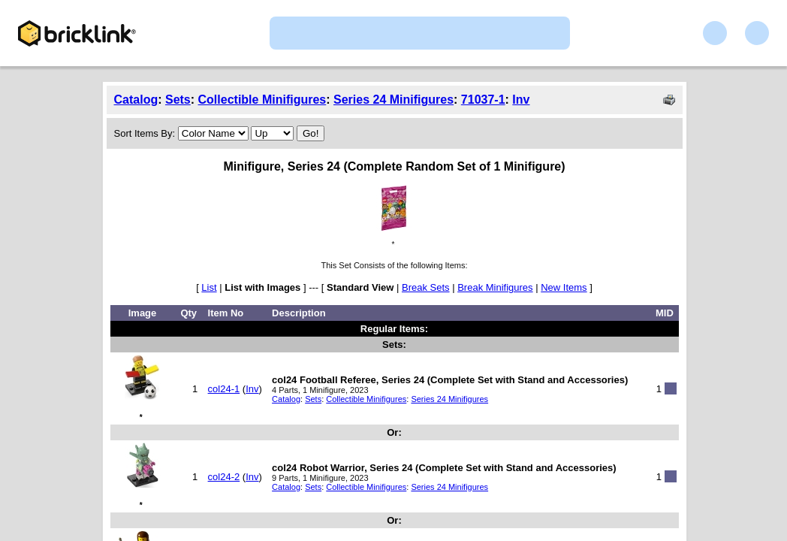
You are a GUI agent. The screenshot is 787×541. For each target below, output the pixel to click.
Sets (178, 99)
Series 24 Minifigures (393, 99)
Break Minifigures (494, 287)
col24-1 (224, 388)
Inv (520, 99)
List (208, 287)
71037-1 (483, 99)
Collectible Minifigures (262, 99)
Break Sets (426, 287)
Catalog (136, 99)
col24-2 (224, 476)
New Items (563, 287)
